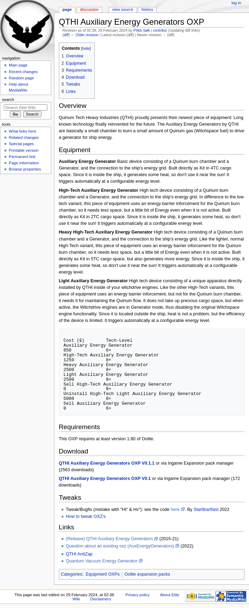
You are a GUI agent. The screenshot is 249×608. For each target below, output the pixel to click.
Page (67, 9)
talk (147, 30)
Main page (18, 65)
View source (122, 9)
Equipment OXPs (102, 574)
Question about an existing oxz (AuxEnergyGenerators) (120, 546)
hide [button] (86, 48)
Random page (21, 78)
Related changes (24, 137)
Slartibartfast (206, 509)
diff (66, 35)
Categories (71, 574)
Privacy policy (137, 595)
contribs (159, 30)
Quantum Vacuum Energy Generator (102, 561)
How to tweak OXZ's (86, 516)
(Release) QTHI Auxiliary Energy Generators (109, 538)
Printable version (23, 150)
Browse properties (25, 169)
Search (8, 99)
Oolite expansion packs (147, 574)
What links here (22, 131)
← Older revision (84, 35)
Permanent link (22, 157)
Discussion (89, 9)
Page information (24, 163)
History (147, 9)
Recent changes (23, 72)
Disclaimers (100, 599)
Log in (236, 3)
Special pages (21, 144)
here (175, 509)
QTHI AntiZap (79, 554)
